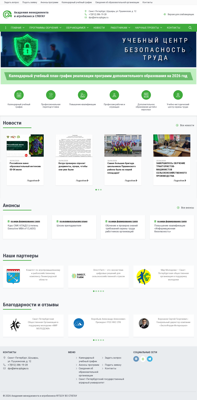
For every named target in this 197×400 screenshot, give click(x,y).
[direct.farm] (143, 359)
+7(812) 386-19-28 (97, 14)
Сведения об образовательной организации (88, 372)
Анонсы (11, 205)
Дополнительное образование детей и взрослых (146, 107)
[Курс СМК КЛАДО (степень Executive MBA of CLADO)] (25, 227)
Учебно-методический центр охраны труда (178, 105)
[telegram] (150, 358)
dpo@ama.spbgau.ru (98, 17)
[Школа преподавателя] (74, 227)
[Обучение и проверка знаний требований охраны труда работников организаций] (123, 227)
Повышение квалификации (82, 104)
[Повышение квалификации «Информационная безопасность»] (172, 227)
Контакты (110, 368)
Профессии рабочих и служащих (114, 105)
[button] (4, 49)
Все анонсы (187, 207)
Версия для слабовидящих (181, 14)
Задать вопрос (113, 357)
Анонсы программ (89, 364)
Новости (12, 123)
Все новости (187, 125)
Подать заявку (113, 364)
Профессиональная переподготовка (50, 105)
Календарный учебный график (19, 105)
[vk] (136, 359)
